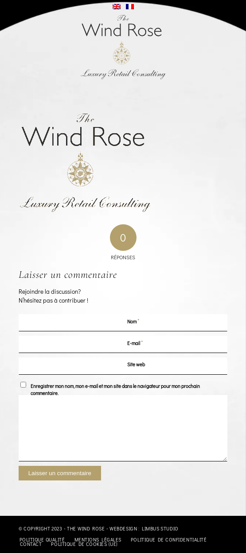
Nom (133, 321)
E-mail (135, 342)
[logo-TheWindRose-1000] (123, 47)
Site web (136, 364)
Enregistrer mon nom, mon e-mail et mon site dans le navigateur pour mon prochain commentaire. (115, 390)
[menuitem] (42, 540)
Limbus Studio (160, 528)
